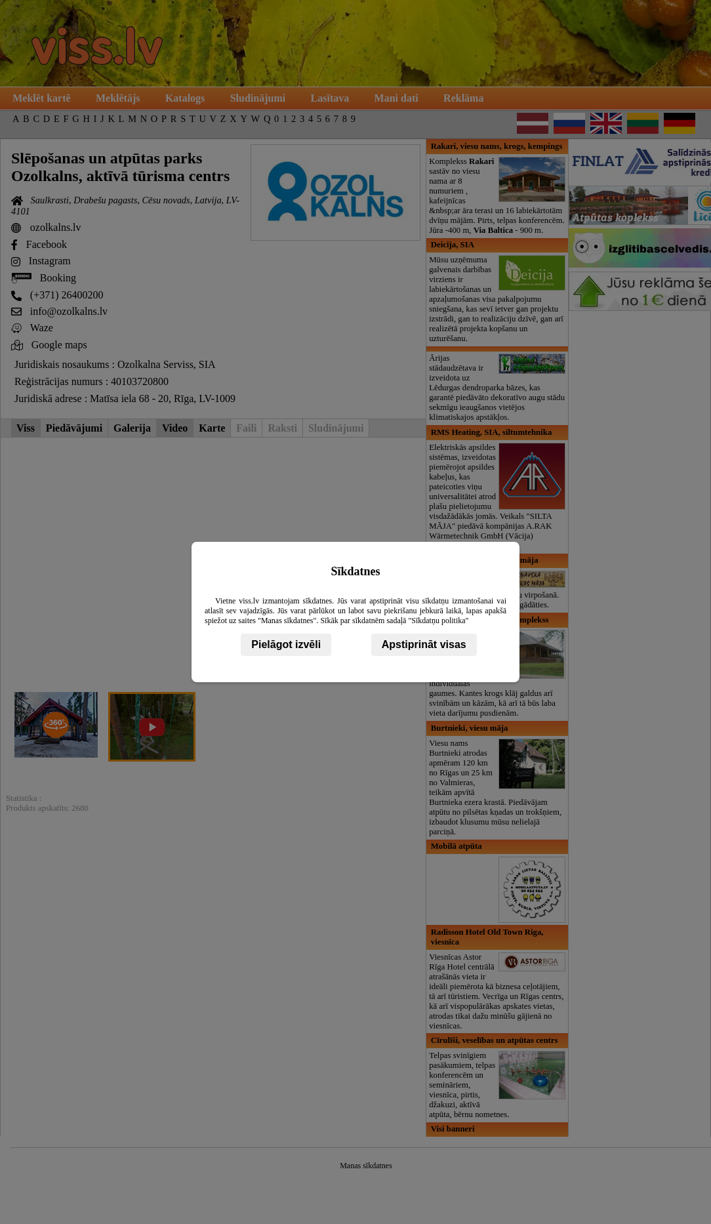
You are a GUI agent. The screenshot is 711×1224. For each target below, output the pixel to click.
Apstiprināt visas (424, 644)
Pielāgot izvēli (286, 644)
